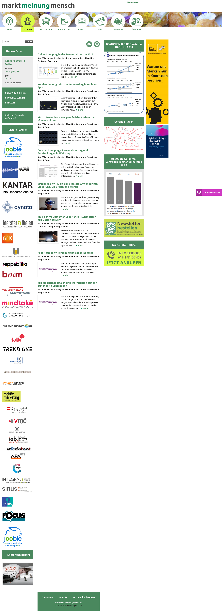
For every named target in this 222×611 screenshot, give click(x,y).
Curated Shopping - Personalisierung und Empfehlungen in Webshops (63, 152)
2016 (8, 79)
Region (11, 103)
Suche (29, 41)
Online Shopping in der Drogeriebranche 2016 (65, 54)
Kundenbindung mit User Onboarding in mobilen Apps (67, 86)
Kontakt (63, 597)
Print (97, 44)
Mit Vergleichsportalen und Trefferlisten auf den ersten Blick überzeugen (67, 284)
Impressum (47, 597)
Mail (89, 44)
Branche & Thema (16, 93)
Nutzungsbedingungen (84, 597)
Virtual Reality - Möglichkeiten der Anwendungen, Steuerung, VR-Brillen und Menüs (68, 185)
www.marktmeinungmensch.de (68, 603)
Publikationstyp (16, 98)
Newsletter (133, 2)
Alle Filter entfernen (13, 83)
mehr (74, 77)
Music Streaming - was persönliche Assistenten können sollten (66, 119)
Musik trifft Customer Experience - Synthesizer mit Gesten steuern (67, 218)
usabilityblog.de (12, 71)
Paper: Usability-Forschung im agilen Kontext (65, 252)
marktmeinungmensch (38, 6)
